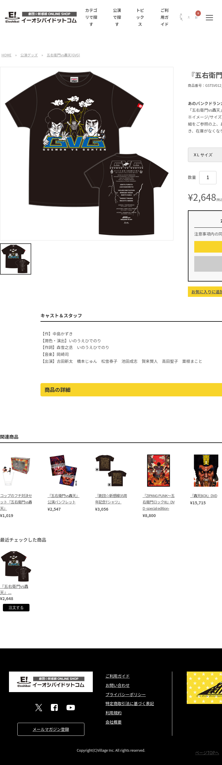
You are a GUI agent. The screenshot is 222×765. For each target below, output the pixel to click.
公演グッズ (29, 54)
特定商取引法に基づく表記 (130, 703)
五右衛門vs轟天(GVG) (63, 54)
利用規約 (114, 713)
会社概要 (114, 722)
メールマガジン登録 (51, 729)
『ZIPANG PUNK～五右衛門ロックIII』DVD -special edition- (158, 502)
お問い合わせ (118, 685)
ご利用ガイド (164, 17)
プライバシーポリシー (126, 694)
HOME (6, 54)
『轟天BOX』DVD (203, 495)
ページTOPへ (207, 752)
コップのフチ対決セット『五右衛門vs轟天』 (16, 502)
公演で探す (117, 17)
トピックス (140, 17)
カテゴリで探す (91, 17)
